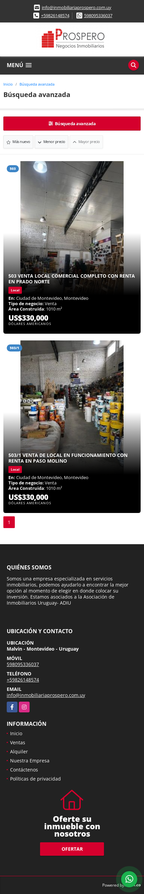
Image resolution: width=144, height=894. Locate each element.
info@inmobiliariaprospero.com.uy (76, 7)
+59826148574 (55, 15)
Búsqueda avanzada (37, 84)
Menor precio (51, 141)
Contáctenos (24, 769)
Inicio (8, 84)
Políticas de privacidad (35, 778)
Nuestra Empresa (29, 760)
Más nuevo (18, 141)
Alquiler (19, 751)
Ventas (17, 742)
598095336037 (98, 15)
